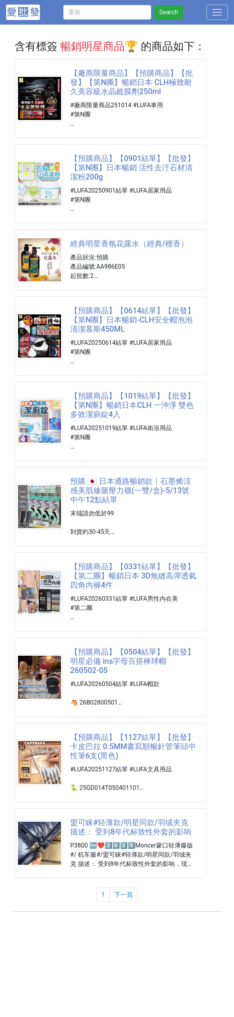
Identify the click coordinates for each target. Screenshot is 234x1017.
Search (168, 12)
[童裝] (107, 12)
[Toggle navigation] (217, 12)
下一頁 (123, 894)
